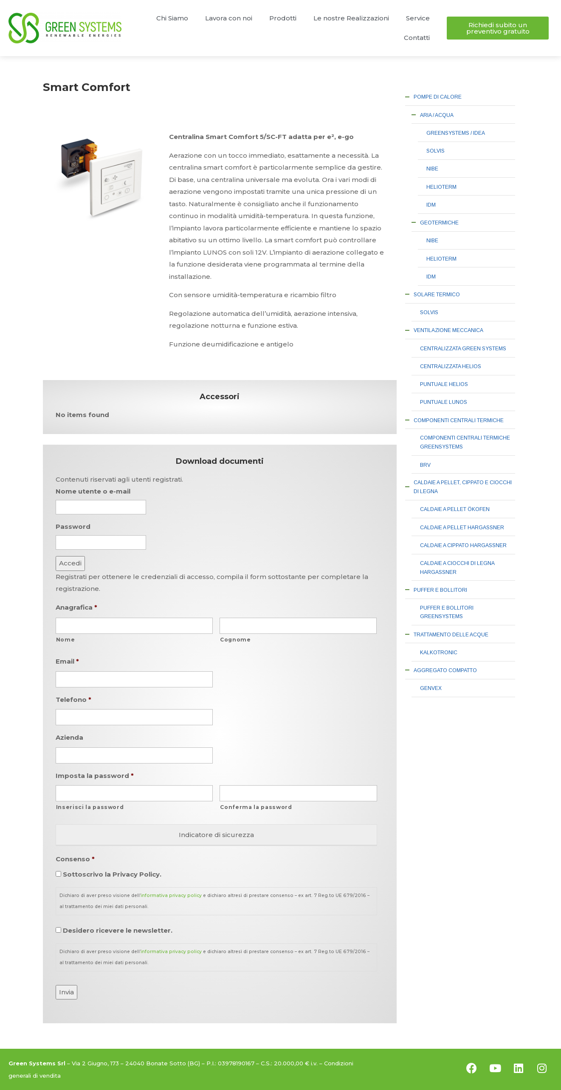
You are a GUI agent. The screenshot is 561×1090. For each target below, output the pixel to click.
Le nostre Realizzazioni (351, 18)
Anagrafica (76, 607)
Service (418, 18)
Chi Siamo (172, 18)
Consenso (75, 859)
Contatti (417, 38)
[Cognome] (298, 626)
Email (67, 661)
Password (73, 526)
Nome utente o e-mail (93, 491)
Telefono (73, 699)
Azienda (69, 737)
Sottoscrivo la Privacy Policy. (112, 874)
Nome (65, 639)
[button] (498, 28)
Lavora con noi (228, 18)
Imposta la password (95, 776)
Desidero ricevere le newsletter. (117, 930)
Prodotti (282, 18)
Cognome (235, 639)
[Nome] (134, 626)
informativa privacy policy (171, 895)
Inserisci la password (90, 807)
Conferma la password (256, 807)
